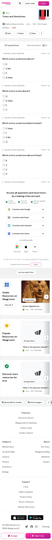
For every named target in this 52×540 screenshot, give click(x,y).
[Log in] (43, 3)
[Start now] (38, 536)
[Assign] (12, 536)
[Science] (5, 457)
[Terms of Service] (26, 502)
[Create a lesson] (26, 433)
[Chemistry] (7, 467)
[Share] (20, 33)
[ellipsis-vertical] (41, 33)
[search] (20, 3)
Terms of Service (31, 259)
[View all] (8, 305)
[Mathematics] (8, 447)
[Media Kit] (45, 457)
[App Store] (19, 517)
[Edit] (7, 33)
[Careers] (46, 462)
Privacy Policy (44, 259)
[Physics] (5, 462)
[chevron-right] (46, 297)
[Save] (32, 33)
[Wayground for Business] (26, 423)
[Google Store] (35, 517)
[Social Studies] (8, 452)
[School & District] (26, 418)
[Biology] (5, 472)
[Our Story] (45, 447)
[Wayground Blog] (42, 452)
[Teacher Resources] (26, 507)
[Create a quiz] (26, 428)
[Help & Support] (26, 492)
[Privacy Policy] (26, 497)
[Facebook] (31, 526)
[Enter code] (30, 3)
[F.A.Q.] (26, 487)
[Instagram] (36, 526)
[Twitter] (26, 526)
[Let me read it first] (26, 272)
